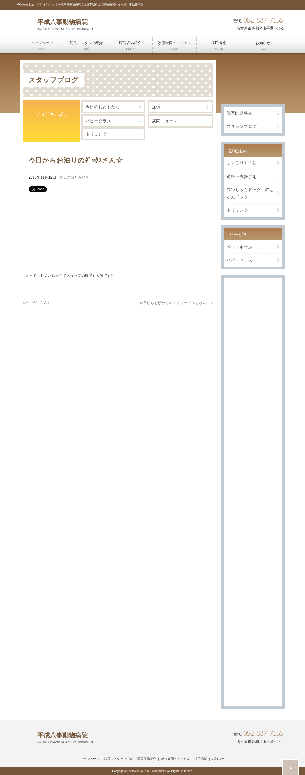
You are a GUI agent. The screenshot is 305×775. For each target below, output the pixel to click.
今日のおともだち (103, 106)
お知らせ (218, 758)
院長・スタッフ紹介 (118, 758)
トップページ (90, 758)
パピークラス (98, 120)
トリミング (96, 134)
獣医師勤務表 (239, 113)
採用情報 (200, 758)
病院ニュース (165, 120)
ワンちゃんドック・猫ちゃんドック (250, 193)
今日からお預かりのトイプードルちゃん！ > (176, 303)
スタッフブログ (242, 126)
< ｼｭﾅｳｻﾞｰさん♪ (36, 303)
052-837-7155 (263, 20)
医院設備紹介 (146, 758)
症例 (156, 106)
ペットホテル (239, 246)
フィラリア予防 (242, 163)
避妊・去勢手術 (242, 176)
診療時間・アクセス (175, 758)
